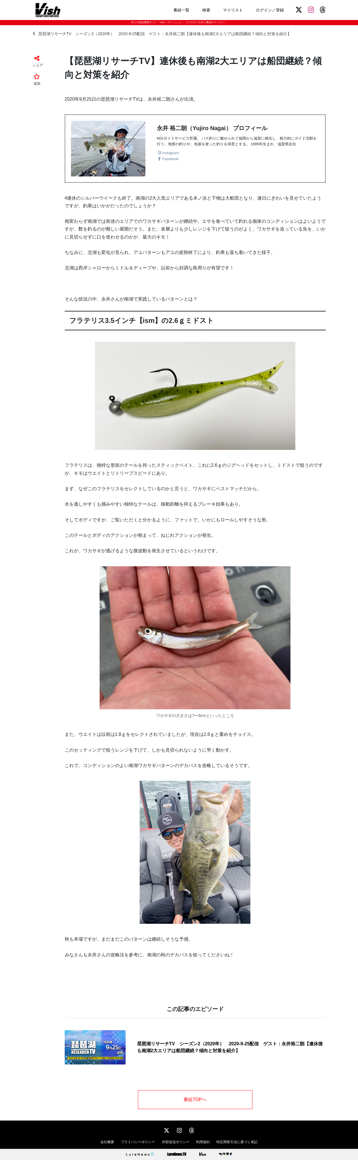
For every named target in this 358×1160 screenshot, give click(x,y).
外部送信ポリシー (175, 1142)
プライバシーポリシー (138, 1142)
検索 (206, 10)
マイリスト (233, 10)
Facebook (170, 159)
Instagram (170, 153)
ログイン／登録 (270, 10)
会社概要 (107, 1142)
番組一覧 (181, 10)
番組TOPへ (195, 1099)
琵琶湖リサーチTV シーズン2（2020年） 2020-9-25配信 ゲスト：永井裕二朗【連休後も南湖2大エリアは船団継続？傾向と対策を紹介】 (162, 33)
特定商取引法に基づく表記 (237, 1142)
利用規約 (203, 1142)
